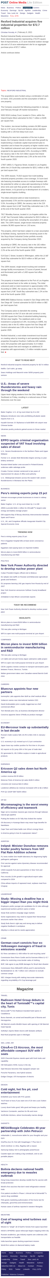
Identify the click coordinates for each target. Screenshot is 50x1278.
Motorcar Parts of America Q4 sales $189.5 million (20, 780)
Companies (27, 8)
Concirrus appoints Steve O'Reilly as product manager (22, 715)
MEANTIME (5, 1215)
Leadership (36, 10)
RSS (11, 1269)
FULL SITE (37, 1269)
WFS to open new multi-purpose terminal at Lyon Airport (22, 633)
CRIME (3, 938)
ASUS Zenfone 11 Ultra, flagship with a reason (19, 1146)
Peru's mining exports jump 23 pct (24, 493)
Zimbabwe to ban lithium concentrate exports (18, 597)
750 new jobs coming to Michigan (14, 629)
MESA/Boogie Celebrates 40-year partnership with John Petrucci (23, 1129)
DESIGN (4, 1085)
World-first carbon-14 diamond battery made (18, 1245)
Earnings (13, 10)
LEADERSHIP (6, 894)
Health (37, 13)
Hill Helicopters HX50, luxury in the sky (16, 1065)
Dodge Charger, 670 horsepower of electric (17, 1077)
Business (10, 8)
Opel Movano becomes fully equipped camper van (20, 1069)
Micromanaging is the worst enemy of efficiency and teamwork (24, 806)
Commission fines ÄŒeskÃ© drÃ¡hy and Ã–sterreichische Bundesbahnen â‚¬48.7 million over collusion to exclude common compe (23, 970)
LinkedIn (26, 1269)
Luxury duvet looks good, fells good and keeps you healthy (23, 1107)
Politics (18, 8)
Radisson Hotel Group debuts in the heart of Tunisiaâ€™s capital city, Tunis (22, 1003)
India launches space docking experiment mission (20, 1241)
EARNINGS (5, 764)
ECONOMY (5, 723)
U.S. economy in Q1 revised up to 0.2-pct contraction (21, 741)
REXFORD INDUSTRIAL (16, 90)
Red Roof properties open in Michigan (15, 1035)
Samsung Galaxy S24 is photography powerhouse (20, 1150)
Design (22, 13)
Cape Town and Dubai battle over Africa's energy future (22, 829)
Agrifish (28, 10)
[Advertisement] (18, 68)
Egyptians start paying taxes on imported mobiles (20, 548)
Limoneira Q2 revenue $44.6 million (14, 784)
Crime (45, 10)
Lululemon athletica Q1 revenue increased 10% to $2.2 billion (24, 788)
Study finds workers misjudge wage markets (18, 913)
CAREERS (5, 684)
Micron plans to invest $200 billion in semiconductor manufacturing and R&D (24, 647)
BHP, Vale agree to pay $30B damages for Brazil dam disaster (25, 964)
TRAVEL (4, 995)
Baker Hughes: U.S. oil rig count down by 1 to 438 (20, 504)
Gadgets (30, 13)
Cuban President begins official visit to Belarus (19, 573)
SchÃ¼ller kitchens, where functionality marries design (22, 1115)
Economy (4, 10)
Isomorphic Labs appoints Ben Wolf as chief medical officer (23, 696)
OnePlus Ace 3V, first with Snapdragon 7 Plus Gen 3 (21, 1142)
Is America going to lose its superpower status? (19, 833)
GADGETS (5, 1123)
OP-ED (3, 800)
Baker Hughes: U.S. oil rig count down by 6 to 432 (20, 412)
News (3, 8)
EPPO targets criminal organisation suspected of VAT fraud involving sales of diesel (25, 443)
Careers (36, 8)
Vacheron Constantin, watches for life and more (19, 1111)
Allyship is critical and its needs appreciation (18, 930)
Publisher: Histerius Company (12, 1274)
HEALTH (4, 1165)
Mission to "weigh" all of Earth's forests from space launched (24, 1227)
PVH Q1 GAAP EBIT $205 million (13, 792)
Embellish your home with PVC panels (15, 1097)
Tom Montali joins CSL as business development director (22, 711)
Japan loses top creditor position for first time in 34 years (22, 745)
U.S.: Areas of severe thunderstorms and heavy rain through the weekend (21, 387)
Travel (3, 13)
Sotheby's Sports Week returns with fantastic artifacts (21, 1031)
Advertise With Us (8, 1266)
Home (3, 1253)
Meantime (5, 16)
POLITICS (5, 561)
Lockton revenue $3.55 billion (12, 776)
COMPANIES (6, 640)
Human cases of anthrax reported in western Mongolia (22, 1207)
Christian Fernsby (9, 32)
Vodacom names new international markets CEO (19, 700)
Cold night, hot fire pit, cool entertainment (19, 1091)
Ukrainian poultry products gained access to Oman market (23, 429)
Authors (40, 1263)
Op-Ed (20, 10)
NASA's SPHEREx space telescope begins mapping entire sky (25, 1231)
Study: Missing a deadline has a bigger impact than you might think (24, 900)
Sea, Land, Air (12, 13)
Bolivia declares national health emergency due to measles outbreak (22, 1172)
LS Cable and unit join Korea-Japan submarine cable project (24, 659)
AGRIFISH (5, 841)
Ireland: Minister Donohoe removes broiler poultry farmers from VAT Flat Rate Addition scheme (24, 849)
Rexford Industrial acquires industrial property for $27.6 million (25, 365)
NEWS (3, 436)
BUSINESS (5, 489)
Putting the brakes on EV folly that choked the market (21, 819)
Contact (31, 1266)
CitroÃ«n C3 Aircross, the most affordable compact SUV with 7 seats (22, 1051)
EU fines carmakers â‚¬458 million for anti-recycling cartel (23, 954)
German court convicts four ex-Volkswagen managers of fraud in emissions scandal (23, 946)
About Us (21, 1266)
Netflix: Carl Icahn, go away (11, 369)
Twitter (17, 1269)
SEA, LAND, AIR (7, 1043)
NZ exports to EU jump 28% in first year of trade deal (21, 749)
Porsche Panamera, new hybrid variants (16, 1073)
